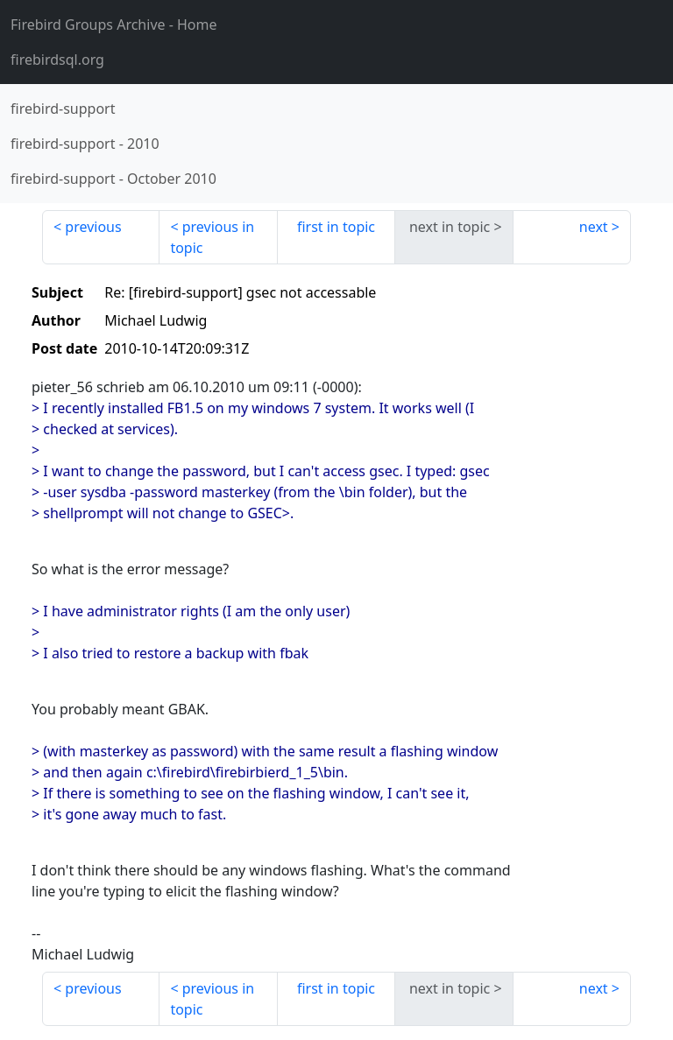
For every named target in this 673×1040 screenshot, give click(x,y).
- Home (114, 24)
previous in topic (212, 237)
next (593, 226)
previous (93, 226)
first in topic (336, 226)
